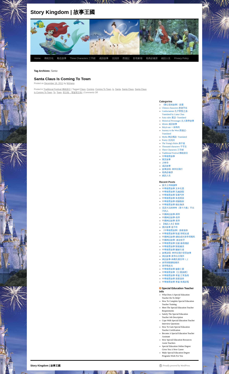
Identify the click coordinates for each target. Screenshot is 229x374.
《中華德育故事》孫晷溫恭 (175, 230)
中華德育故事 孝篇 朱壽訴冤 (175, 282)
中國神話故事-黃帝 (171, 220)
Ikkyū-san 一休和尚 (171, 127)
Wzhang (70, 83)
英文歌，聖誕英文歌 (72, 92)
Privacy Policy (181, 58)
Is (113, 89)
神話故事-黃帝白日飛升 (173, 256)
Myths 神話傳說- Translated (174, 137)
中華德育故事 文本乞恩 (173, 188)
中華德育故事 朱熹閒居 (173, 198)
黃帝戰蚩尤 (167, 265)
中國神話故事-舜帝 (171, 214)
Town (59, 92)
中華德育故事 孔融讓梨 (173, 191)
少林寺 (165, 162)
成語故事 (103, 58)
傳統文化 (48, 58)
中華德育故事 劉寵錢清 (173, 246)
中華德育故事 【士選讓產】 (175, 272)
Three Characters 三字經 (83, 58)
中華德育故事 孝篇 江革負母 (175, 275)
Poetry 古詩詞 (168, 140)
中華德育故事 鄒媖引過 (173, 249)
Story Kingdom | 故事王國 (62, 12)
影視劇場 (137, 58)
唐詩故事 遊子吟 (170, 227)
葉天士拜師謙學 (169, 185)
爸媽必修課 (152, 58)
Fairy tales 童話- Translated (174, 117)
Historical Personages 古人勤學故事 (178, 121)
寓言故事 (166, 159)
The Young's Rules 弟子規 (173, 143)
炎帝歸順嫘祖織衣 (170, 262)
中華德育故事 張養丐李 (173, 195)
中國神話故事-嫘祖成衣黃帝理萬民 (178, 236)
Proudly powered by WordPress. (176, 365)
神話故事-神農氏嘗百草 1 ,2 (175, 259)
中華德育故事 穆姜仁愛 (173, 269)
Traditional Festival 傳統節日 (57, 89)
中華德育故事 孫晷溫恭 (173, 278)
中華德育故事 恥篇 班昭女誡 (175, 233)
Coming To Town (103, 89)
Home (37, 58)
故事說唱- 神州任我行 (172, 169)
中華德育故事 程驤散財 (173, 201)
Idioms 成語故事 (169, 124)
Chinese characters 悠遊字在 (174, 108)
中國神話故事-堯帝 (171, 217)
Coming (90, 89)
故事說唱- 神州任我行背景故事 (176, 253)
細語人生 (165, 58)
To (54, 92)
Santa (118, 89)
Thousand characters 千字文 (174, 146)
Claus (83, 89)
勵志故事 (61, 58)
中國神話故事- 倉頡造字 (173, 240)
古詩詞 (115, 58)
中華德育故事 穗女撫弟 (173, 204)
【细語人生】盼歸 (170, 224)
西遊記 (126, 58)
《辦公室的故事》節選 (173, 104)
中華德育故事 (168, 156)
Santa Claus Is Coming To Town (62, 79)
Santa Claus (128, 89)
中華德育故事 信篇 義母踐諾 (175, 243)
